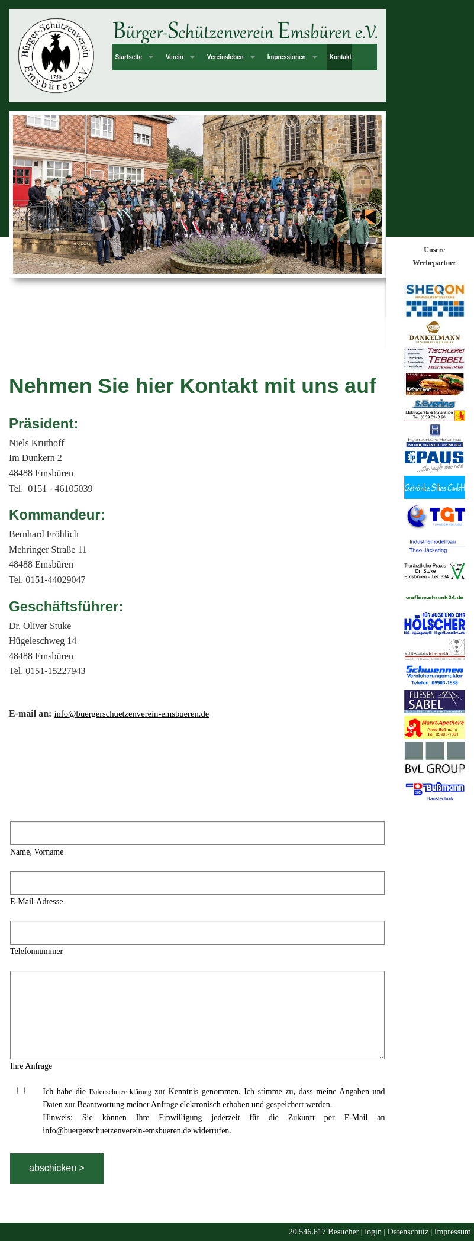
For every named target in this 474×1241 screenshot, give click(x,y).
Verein (174, 57)
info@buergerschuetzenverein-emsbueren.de (131, 713)
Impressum (452, 1231)
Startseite (128, 57)
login (373, 1231)
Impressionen (286, 57)
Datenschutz (408, 1231)
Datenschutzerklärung (120, 1092)
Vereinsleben (225, 57)
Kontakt (341, 57)
